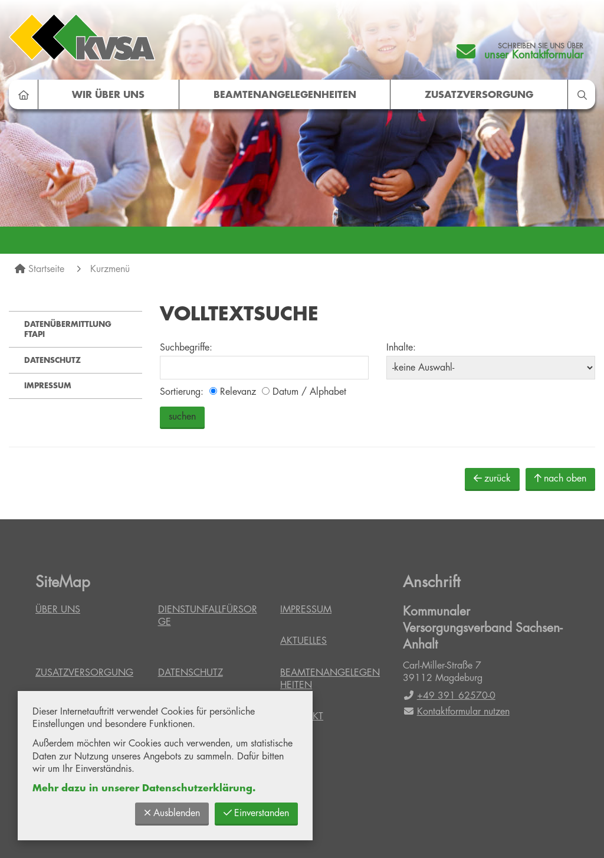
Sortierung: (181, 392)
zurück (492, 478)
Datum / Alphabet (304, 392)
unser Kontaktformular (533, 55)
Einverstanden (256, 813)
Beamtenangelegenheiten (285, 95)
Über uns (57, 609)
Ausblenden (172, 813)
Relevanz (232, 392)
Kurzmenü (110, 269)
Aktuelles (303, 641)
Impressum (47, 385)
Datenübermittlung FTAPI (67, 329)
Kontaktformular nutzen (456, 711)
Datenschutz (52, 360)
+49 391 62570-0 (449, 695)
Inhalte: (401, 347)
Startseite (46, 269)
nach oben (560, 478)
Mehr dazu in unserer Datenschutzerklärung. (143, 788)
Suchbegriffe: (186, 347)
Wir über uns (108, 95)
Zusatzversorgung (479, 95)
